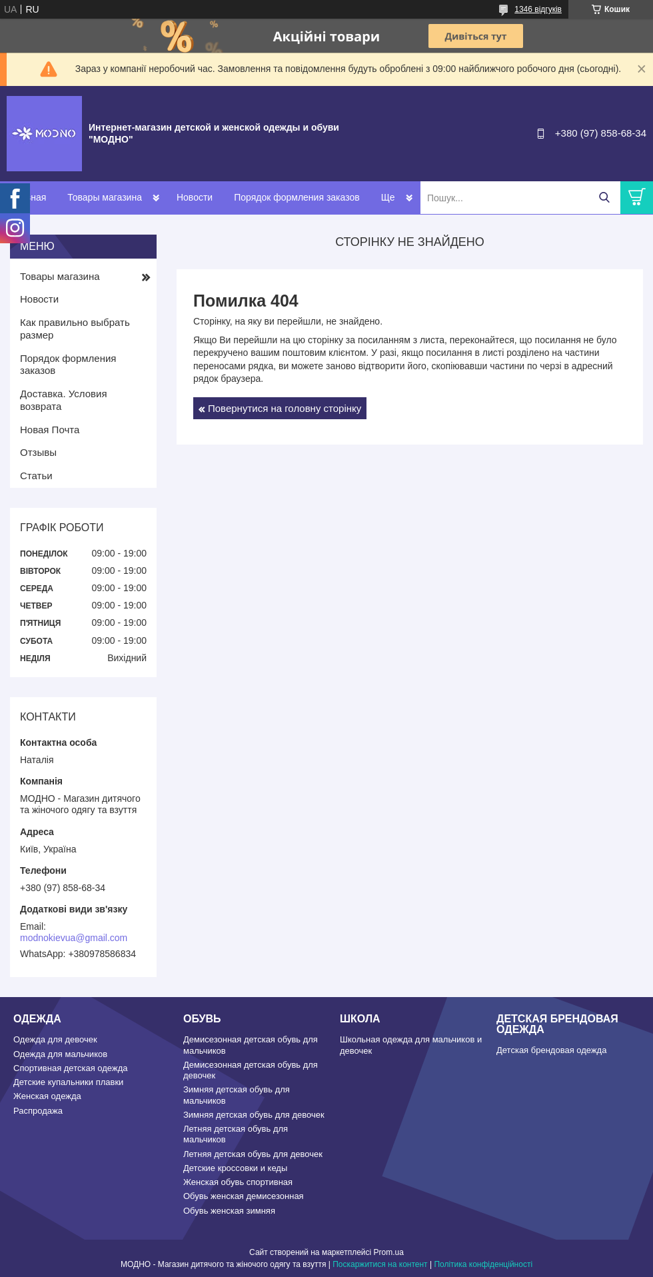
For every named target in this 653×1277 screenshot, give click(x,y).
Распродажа (38, 1111)
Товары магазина (104, 197)
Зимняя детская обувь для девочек (254, 1115)
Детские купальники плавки (68, 1082)
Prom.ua (389, 1252)
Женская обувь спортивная (238, 1182)
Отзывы (38, 452)
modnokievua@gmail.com (73, 937)
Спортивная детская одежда (70, 1068)
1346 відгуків (538, 9)
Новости (195, 197)
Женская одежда (47, 1096)
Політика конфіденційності (483, 1264)
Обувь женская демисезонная (243, 1196)
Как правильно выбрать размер (75, 329)
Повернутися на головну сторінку (284, 408)
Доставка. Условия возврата (63, 400)
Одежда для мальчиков (60, 1054)
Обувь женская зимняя (229, 1211)
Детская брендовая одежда (551, 1050)
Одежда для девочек (55, 1039)
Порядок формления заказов (296, 197)
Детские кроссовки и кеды (235, 1168)
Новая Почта (49, 429)
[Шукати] (604, 197)
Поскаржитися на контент (379, 1264)
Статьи (36, 475)
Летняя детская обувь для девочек (253, 1154)
